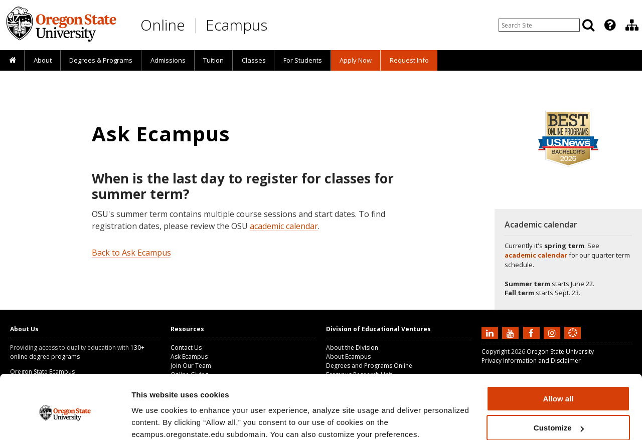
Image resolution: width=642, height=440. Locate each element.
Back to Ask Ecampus (131, 252)
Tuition (213, 60)
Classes (254, 60)
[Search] (588, 25)
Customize (559, 386)
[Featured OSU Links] (610, 25)
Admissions (168, 60)
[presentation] (609, 25)
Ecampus (236, 25)
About (43, 60)
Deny (558, 415)
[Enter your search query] (539, 25)
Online (162, 25)
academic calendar (284, 226)
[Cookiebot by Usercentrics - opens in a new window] (65, 420)
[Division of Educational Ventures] (632, 25)
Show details (154, 419)
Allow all (558, 356)
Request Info (409, 60)
